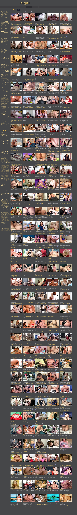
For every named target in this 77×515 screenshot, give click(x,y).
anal (2, 65)
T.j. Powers (4, 223)
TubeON (2, 50)
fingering (2, 92)
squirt (7, 121)
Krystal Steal (3, 184)
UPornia (5, 51)
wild (5, 127)
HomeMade (3, 29)
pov (6, 114)
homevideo (3, 98)
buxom (68, 66)
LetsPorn (2, 33)
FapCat (6, 21)
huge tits (2, 99)
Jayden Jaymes (5, 173)
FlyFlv (7, 22)
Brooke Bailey (6, 155)
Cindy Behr (7, 161)
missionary (3, 108)
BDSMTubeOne (3, 16)
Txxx (6, 50)
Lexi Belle (7, 185)
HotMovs (6, 29)
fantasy (2, 90)
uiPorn (2, 51)
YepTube (7, 58)
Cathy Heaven (6, 157)
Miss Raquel (5, 194)
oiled (1, 111)
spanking (4, 121)
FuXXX (7, 23)
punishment (49, 465)
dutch (14, 121)
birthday (56, 315)
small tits (7, 120)
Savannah (5, 214)
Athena (2, 148)
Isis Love (2, 171)
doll (64, 79)
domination (7, 87)
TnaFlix (6, 49)
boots (67, 344)
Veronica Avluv (3, 229)
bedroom (50, 79)
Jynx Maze (7, 178)
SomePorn (3, 48)
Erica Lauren (4, 167)
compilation (5, 78)
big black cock (28, 23)
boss (13, 51)
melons (5, 107)
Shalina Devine (4, 217)
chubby (5, 77)
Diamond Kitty (6, 164)
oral (5, 111)
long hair (5, 104)
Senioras (6, 44)
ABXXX (2, 14)
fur (35, 137)
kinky (5, 101)
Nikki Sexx (2, 201)
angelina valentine (29, 219)
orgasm (7, 111)
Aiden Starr (5, 133)
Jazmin (2, 174)
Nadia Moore (3, 198)
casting (7, 76)
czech (33, 357)
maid (11, 81)
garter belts (66, 178)
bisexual (42, 452)
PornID (6, 41)
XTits (4, 56)
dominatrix (69, 344)
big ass (5, 68)
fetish (7, 91)
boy (42, 396)
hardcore (6, 95)
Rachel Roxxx (6, 204)
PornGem (6, 40)
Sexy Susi (5, 216)
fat (3, 90)
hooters (6, 98)
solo (1, 121)
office (30, 410)
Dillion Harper (3, 165)
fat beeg (63, 11)
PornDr (2, 40)
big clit (27, 80)
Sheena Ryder (3, 219)
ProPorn (6, 43)
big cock (7, 70)
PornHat (3, 41)
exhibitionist (39, 317)
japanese (6, 100)
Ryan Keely (5, 209)
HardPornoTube (4, 24)
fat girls (49, 11)
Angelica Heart (6, 141)
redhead (2, 117)
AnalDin (2, 15)
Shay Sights (5, 218)
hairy (9, 94)
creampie (2, 80)
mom (2, 109)
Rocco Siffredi (3, 208)
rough (5, 118)
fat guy (60, 11)
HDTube (6, 27)
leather (19, 246)
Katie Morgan (5, 180)
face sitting (2, 89)
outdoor (4, 112)
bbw (4, 67)
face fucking (18, 150)
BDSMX (8, 16)
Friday (6, 168)
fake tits (8, 89)
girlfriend (2, 94)
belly (58, 38)
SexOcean (3, 45)
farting (29, 163)
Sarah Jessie (5, 212)
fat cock (66, 11)
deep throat (5, 84)
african (38, 52)
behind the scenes (62, 165)
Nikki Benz (6, 200)
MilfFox (7, 37)
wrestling (48, 423)
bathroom (24, 80)
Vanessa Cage (6, 228)
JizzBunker (4, 31)
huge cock (69, 24)
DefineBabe (3, 18)
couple (4, 79)
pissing (5, 113)
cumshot (6, 82)
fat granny (38, 11)
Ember (5, 166)
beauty (43, 65)
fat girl (32, 11)
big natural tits (3, 71)
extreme (42, 136)
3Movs (5, 11)
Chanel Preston (4, 158)
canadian (30, 506)
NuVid (2, 38)
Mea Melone (3, 193)
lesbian (2, 103)
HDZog (2, 28)
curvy (8, 83)
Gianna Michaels (3, 169)
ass (6, 65)
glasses (52, 122)
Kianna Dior (4, 182)
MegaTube (3, 37)
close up (7, 77)
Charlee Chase (3, 159)
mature (2, 107)
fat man (29, 11)
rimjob (7, 117)
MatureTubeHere (4, 36)
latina (5, 102)
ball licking (54, 151)
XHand (6, 55)
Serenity (2, 216)
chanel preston (19, 51)
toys (3, 125)
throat (5, 124)
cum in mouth (3, 81)
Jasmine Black (6, 171)
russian (7, 118)
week (25, 10)
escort (32, 107)
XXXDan (3, 57)
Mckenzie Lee (7, 192)
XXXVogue (3, 58)
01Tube (2, 11)
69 (12, 436)
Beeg (2, 17)
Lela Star (4, 185)
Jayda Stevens (3, 172)
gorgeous (37, 137)
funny (7, 92)
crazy (23, 135)
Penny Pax (3, 203)
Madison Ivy (3, 189)
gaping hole (64, 478)
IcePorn (2, 30)
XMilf (8, 55)
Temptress (3, 224)
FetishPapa (3, 22)
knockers (2, 102)
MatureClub (3, 34)
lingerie (2, 104)
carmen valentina (40, 233)
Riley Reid (5, 207)
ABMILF (5, 13)
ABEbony (6, 12)
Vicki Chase (6, 230)
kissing (8, 101)
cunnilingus (3, 83)
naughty (2, 110)
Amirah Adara (6, 139)
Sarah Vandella (4, 213)
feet (5, 90)
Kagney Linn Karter (4, 179)
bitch (67, 331)
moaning (7, 108)
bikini (16, 505)
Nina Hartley (6, 201)
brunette (3, 76)
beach (27, 36)
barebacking (66, 150)
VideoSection (4, 52)
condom (70, 318)
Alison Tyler (3, 138)
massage (2, 105)
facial (5, 89)
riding (5, 117)
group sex (5, 94)
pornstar (3, 114)
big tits (7, 71)
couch (63, 358)
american (7, 64)
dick (2, 85)
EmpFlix (2, 21)
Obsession (2, 202)
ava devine (24, 220)
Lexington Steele (4, 186)
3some (6, 62)
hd (1, 97)
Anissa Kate (6, 144)
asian (4, 65)
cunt (5, 83)
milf (8, 107)
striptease (6, 122)
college (2, 78)
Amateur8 (6, 14)
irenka (38, 397)
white (2, 127)
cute (1, 84)
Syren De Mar (3, 222)
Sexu (2, 46)
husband (5, 99)
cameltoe (13, 246)
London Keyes (6, 188)
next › (18, 509)
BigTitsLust (6, 17)
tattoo (5, 123)
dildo (23, 358)
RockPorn (2, 44)
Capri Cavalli (3, 156)
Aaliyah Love (3, 132)
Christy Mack (3, 161)
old (3, 111)
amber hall (38, 504)
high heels (4, 97)
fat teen (35, 11)
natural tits (5, 109)
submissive (52, 276)
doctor (29, 232)
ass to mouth (42, 52)
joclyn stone (12, 358)
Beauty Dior (6, 151)
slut (4, 120)
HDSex (3, 27)
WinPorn (2, 55)
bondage (6, 74)
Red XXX (7, 205)
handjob (2, 95)
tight (7, 124)
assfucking (6, 66)
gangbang (2, 93)
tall (32, 383)
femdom (4, 91)
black (2, 72)
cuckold (6, 80)
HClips (2, 25)
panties (7, 112)
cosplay (27, 163)
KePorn (2, 32)
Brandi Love (3, 152)
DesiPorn (7, 18)
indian (8, 99)
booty (2, 75)
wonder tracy (52, 247)
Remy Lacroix (3, 206)
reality (8, 116)
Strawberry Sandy (5, 221)
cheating (2, 77)
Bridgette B (5, 153)
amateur (3, 64)
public (2, 116)
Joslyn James (5, 177)
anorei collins (14, 423)
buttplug (69, 331)
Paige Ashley (6, 202)
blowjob (3, 74)
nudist (24, 37)
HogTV (5, 28)
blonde (5, 73)
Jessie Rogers (3, 176)
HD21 (5, 25)
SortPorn (7, 48)
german (5, 93)
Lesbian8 (6, 32)
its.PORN (6, 30)
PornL (2, 42)
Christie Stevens (6, 160)
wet (7, 126)
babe (2, 67)
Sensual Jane (6, 215)
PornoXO (2, 43)
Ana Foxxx (3, 140)
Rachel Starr (3, 205)
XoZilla (2, 56)
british (8, 75)
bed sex (39, 232)
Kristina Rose (5, 183)
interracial (3, 100)
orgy (1, 112)
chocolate (36, 191)
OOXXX (2, 39)
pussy (4, 116)
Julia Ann (3, 178)
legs (7, 102)
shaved (5, 119)
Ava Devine (6, 150)
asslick (28, 478)
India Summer (6, 170)
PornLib (5, 42)
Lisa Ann (5, 187)
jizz (1, 101)
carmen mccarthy (37, 121)
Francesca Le (3, 168)
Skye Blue (4, 220)
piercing (2, 113)
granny (68, 36)
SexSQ (6, 45)
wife (3, 127)
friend (5, 92)
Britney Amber (4, 154)
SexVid (36, 175)
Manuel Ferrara (4, 191)
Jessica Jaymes (6, 175)
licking (5, 103)
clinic (39, 191)
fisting (46, 504)
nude (7, 110)
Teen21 (2, 49)
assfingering (15, 120)
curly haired (40, 39)
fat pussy (56, 11)
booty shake (5, 75)
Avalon (2, 151)
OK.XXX (5, 38)
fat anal (42, 11)
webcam (4, 126)
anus (63, 396)
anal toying (27, 276)
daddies (17, 165)
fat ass (26, 11)
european (2, 88)
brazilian (30, 107)
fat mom (20, 11)
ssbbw (23, 11)
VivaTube (6, 54)
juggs (3, 101)
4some (38, 80)
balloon (67, 437)
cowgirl (7, 79)
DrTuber (2, 20)
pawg (62, 204)
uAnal (8, 50)
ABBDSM (2, 12)
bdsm (6, 67)
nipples (5, 110)
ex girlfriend (44, 491)
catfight (64, 261)
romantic (2, 118)
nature (8, 109)
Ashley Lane (4, 147)
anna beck (15, 275)
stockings (2, 122)
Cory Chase (4, 162)
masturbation (3, 106)
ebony (55, 65)
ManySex (7, 33)
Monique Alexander (4, 196)
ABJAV (2, 13)
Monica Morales (6, 195)
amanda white (51, 330)
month (22, 10)
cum (8, 80)
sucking (2, 123)
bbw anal (52, 11)
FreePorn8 (3, 23)
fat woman (46, 11)
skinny (2, 120)
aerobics (38, 303)
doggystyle (3, 87)
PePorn (5, 39)
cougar (2, 79)
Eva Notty (7, 167)
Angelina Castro (3, 142)
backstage (70, 164)
